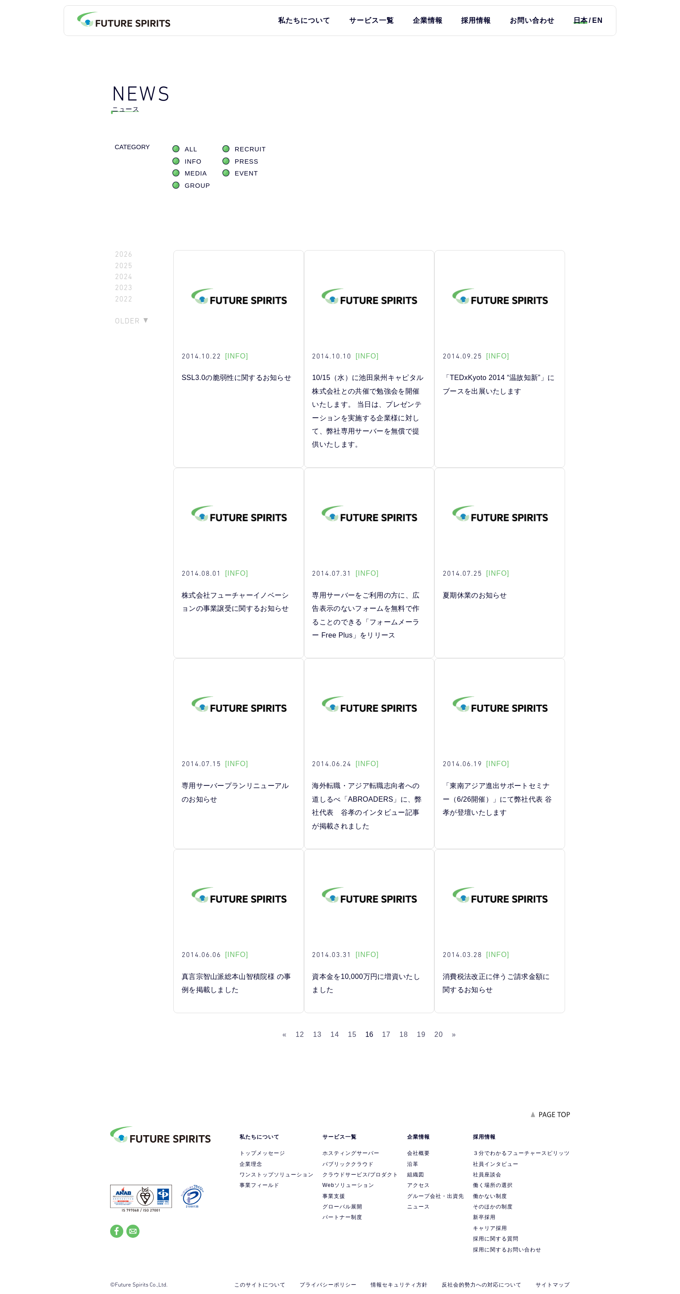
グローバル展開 (342, 1207)
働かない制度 (490, 1196)
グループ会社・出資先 (435, 1196)
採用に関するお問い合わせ (507, 1250)
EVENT (246, 173)
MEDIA (196, 173)
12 (300, 1034)
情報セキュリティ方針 (399, 1285)
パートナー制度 (342, 1217)
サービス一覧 (371, 20)
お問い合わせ (532, 20)
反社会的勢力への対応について (482, 1285)
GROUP (197, 185)
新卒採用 (484, 1217)
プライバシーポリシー (328, 1285)
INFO (193, 161)
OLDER (127, 320)
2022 (123, 299)
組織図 (415, 1175)
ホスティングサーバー (350, 1153)
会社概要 (418, 1153)
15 (352, 1034)
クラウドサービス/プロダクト (360, 1175)
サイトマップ (553, 1285)
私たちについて (304, 20)
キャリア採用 (490, 1228)
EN (597, 20)
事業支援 (333, 1196)
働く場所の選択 (493, 1185)
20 (438, 1034)
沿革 (413, 1164)
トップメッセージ (262, 1153)
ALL (191, 149)
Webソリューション (348, 1185)
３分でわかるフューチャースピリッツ (521, 1153)
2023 (123, 287)
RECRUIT (250, 149)
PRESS (246, 161)
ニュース (418, 1207)
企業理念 (251, 1164)
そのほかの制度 (493, 1207)
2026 (123, 254)
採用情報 (476, 20)
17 (386, 1034)
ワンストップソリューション (277, 1175)
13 (317, 1034)
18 (403, 1034)
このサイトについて (260, 1285)
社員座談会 (487, 1175)
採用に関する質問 (496, 1239)
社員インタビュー (496, 1164)
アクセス (418, 1185)
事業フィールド (259, 1185)
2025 (123, 266)
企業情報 (428, 20)
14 (334, 1034)
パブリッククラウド (348, 1164)
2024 (123, 276)
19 (421, 1034)
